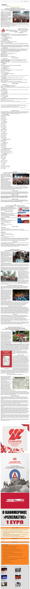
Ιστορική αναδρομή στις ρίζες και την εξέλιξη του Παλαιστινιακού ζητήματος (11, 549)
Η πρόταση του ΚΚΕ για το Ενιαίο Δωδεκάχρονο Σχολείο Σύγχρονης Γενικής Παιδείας (13, 553)
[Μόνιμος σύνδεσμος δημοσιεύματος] (22, 103)
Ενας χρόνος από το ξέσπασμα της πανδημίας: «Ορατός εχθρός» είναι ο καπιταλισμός (13, 550)
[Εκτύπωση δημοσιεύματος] (28, 103)
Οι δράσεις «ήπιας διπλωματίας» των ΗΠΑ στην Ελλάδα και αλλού (10, 546)
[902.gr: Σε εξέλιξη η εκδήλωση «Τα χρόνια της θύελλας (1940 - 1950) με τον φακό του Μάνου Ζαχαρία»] (1, 536)
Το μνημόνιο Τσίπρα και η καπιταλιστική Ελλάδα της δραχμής (10, 559)
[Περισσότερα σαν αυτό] (24, 103)
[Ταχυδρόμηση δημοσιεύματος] (26, 103)
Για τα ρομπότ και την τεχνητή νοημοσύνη (8, 562)
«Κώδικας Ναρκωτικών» (5, 556)
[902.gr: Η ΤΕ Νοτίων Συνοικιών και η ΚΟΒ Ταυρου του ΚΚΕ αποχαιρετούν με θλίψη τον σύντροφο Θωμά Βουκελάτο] (1, 529)
